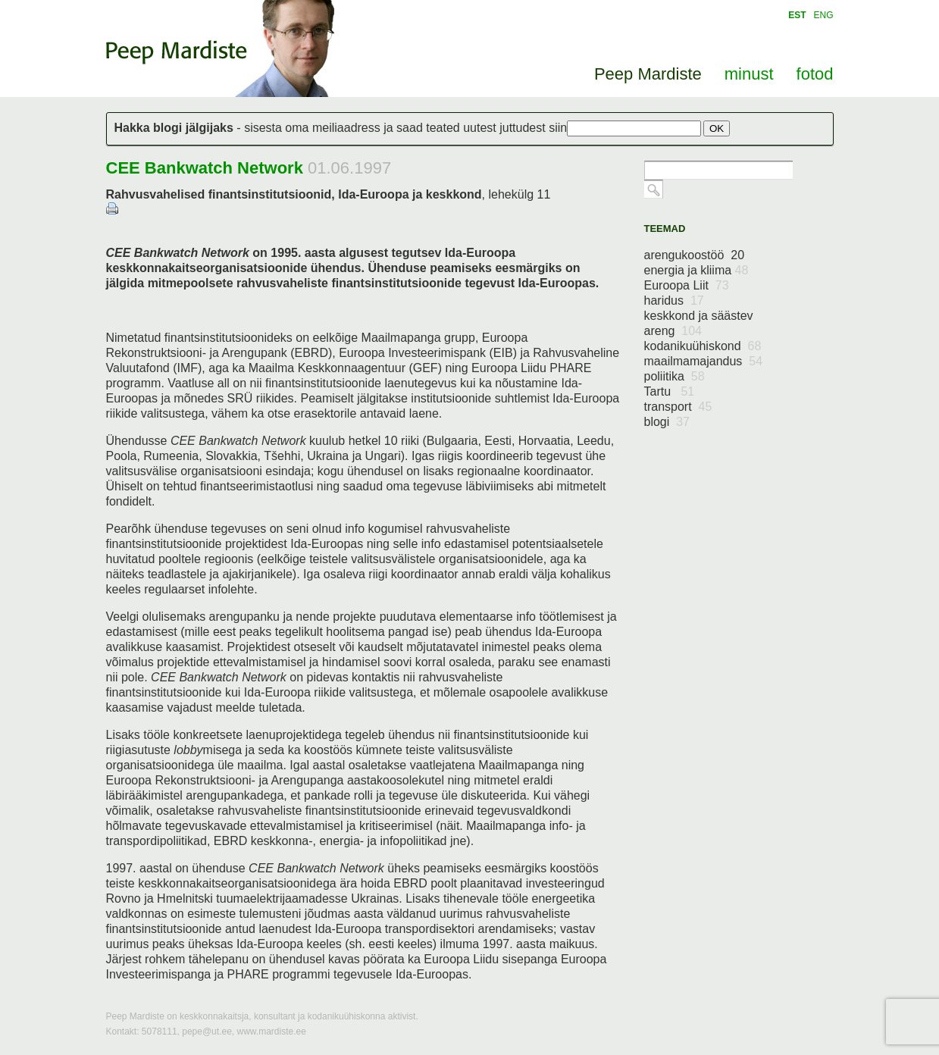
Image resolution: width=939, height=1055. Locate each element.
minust (749, 73)
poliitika (674, 376)
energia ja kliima (696, 270)
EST (797, 15)
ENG (823, 15)
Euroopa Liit (686, 285)
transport (678, 406)
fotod (815, 73)
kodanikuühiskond (703, 346)
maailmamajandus (703, 361)
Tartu (669, 391)
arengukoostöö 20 (694, 255)
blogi (667, 421)
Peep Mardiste (176, 52)
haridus (674, 300)
